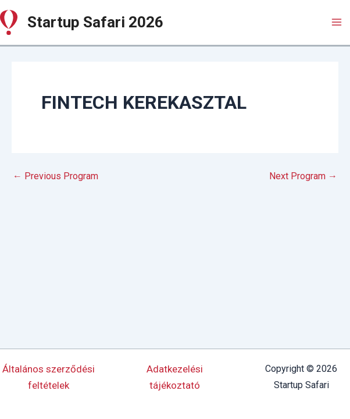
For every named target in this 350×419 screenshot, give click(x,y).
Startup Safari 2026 (95, 22)
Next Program (303, 176)
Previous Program (55, 176)
